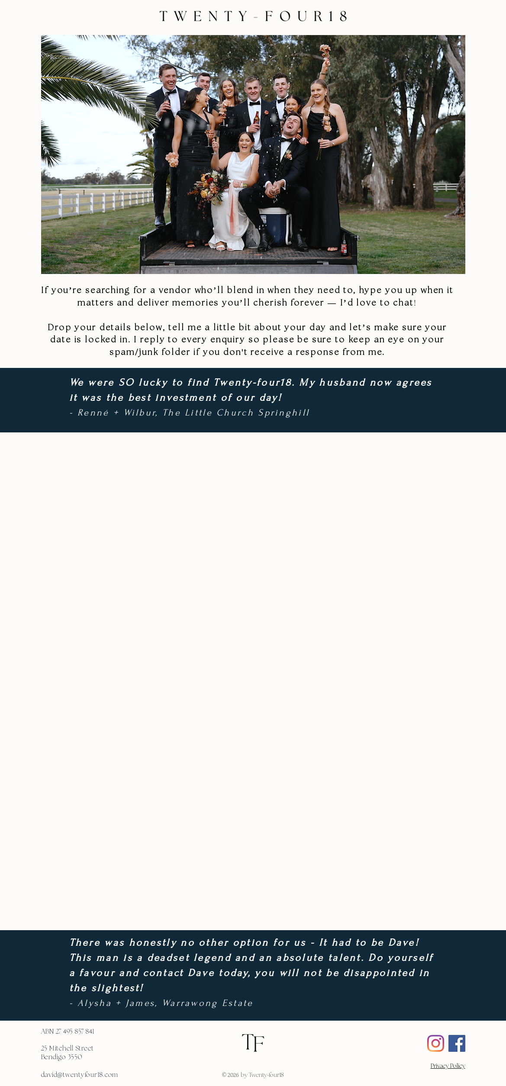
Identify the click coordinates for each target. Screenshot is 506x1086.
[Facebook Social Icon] (456, 1043)
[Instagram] (435, 1043)
